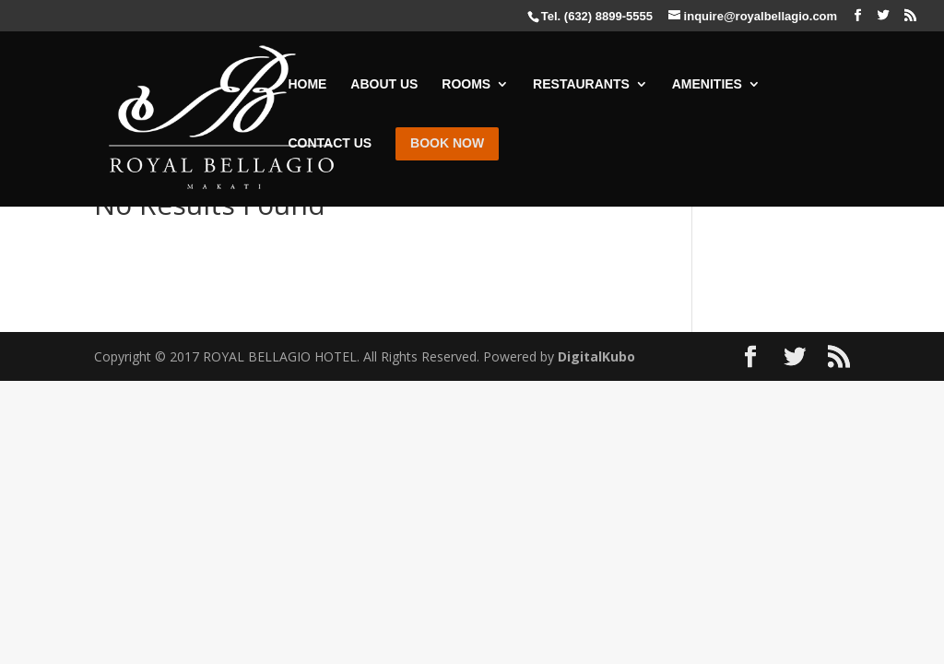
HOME (307, 84)
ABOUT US (384, 84)
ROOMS (466, 84)
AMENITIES (707, 84)
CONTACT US (330, 143)
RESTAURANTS (581, 84)
